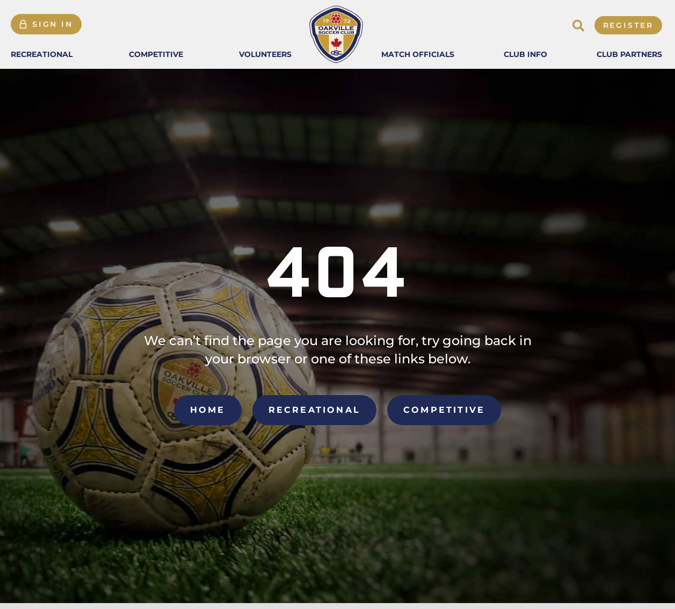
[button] (41, 54)
